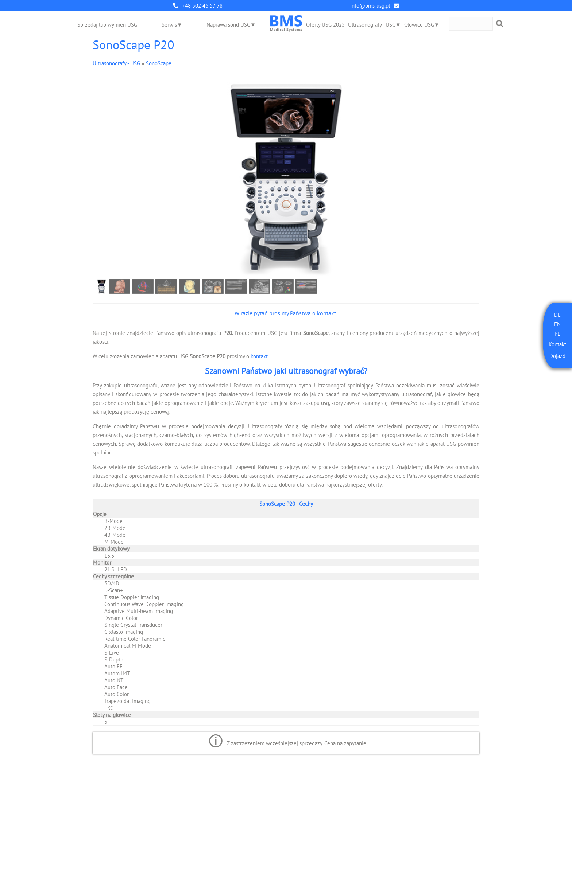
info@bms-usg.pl (370, 5)
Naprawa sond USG (228, 24)
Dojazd (557, 355)
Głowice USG (419, 24)
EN (557, 324)
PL (557, 333)
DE (557, 314)
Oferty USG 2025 (325, 24)
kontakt (259, 356)
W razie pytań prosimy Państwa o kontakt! (286, 313)
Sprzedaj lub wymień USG (107, 24)
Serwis (169, 24)
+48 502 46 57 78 (202, 5)
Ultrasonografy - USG (371, 24)
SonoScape (158, 63)
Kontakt (557, 344)
